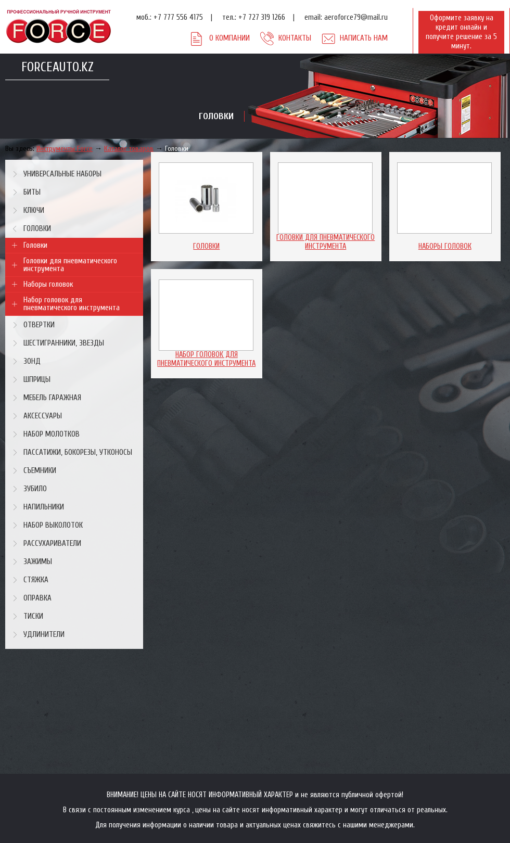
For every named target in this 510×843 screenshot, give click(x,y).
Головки (176, 148)
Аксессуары (42, 416)
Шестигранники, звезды (63, 343)
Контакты (294, 38)
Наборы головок (48, 284)
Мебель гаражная (52, 397)
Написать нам (364, 38)
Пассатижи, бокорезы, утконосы (77, 452)
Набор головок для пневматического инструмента (71, 304)
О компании (229, 38)
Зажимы (37, 561)
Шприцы (36, 379)
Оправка (37, 598)
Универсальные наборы (62, 174)
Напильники (43, 507)
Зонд (32, 361)
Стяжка (35, 580)
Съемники (39, 470)
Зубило (35, 488)
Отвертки (39, 325)
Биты (32, 192)
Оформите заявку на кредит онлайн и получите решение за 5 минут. (461, 32)
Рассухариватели (52, 543)
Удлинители (44, 634)
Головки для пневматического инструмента (70, 265)
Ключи (33, 210)
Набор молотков (51, 434)
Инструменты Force (64, 148)
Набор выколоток (53, 525)
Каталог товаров (129, 148)
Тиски (33, 616)
